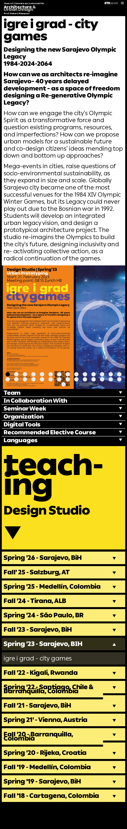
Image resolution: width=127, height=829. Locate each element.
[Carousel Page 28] (119, 379)
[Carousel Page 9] (76, 374)
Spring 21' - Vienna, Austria (48, 736)
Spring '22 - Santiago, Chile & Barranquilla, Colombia (51, 704)
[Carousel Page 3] (25, 374)
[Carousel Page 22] (68, 379)
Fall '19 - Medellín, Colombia (49, 785)
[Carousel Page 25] (93, 379)
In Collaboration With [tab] (37, 400)
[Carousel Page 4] (33, 374)
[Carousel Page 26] (102, 379)
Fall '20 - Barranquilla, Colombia (40, 753)
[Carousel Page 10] (85, 374)
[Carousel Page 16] (16, 379)
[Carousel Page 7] (59, 374)
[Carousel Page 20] (50, 379)
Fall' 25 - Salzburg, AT (38, 579)
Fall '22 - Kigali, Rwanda (42, 687)
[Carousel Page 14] (119, 374)
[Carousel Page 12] (102, 374)
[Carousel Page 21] (59, 379)
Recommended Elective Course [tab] (51, 433)
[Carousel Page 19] (42, 379)
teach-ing (57, 477)
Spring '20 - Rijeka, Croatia (47, 770)
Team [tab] (12, 392)
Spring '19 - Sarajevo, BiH (44, 800)
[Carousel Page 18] (33, 379)
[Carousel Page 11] (93, 374)
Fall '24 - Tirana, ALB (36, 613)
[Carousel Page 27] (111, 379)
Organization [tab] (25, 417)
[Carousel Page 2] (16, 374)
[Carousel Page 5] (42, 374)
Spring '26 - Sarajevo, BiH (45, 565)
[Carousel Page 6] (50, 374)
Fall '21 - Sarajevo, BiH (39, 721)
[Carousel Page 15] (8, 379)
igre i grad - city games (39, 673)
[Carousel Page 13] (111, 374)
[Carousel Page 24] (85, 379)
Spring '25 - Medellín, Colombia (38, 596)
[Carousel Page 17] (25, 379)
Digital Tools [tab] (23, 425)
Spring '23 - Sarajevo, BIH (45, 658)
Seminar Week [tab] (26, 408)
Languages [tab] (21, 441)
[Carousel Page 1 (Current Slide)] (8, 374)
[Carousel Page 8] (68, 374)
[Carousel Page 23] (76, 379)
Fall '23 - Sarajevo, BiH (39, 643)
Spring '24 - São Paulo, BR (45, 628)
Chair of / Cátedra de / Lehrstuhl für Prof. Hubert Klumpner (24, 9)
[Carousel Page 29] (63, 384)
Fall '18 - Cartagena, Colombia (37, 816)
